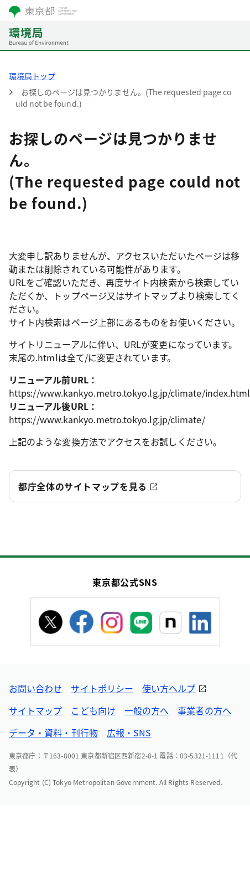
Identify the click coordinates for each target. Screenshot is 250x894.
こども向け (93, 710)
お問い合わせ (35, 688)
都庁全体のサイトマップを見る (82, 486)
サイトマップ (35, 710)
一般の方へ (146, 710)
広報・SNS (129, 732)
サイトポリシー (102, 688)
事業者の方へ (204, 710)
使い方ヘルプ (168, 688)
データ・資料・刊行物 (53, 732)
